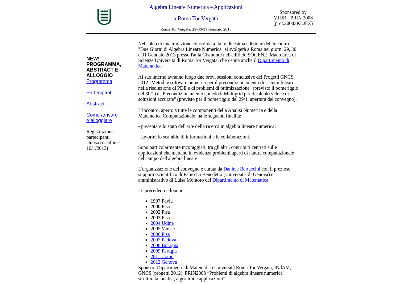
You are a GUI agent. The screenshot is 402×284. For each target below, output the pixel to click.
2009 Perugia (164, 250)
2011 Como (162, 256)
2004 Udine (162, 223)
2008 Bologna (164, 245)
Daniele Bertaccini (241, 168)
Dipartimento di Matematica (240, 180)
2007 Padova (163, 239)
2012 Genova (164, 262)
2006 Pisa (160, 234)
